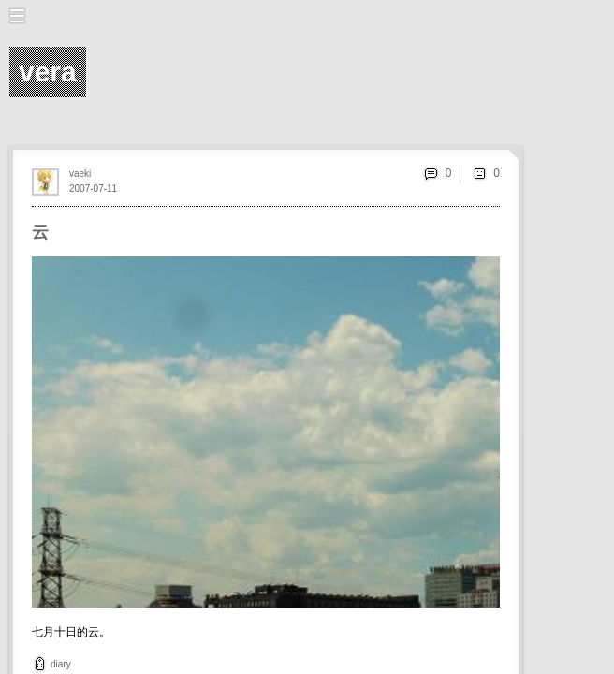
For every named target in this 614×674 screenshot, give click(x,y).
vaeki (80, 173)
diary (61, 664)
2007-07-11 (93, 188)
